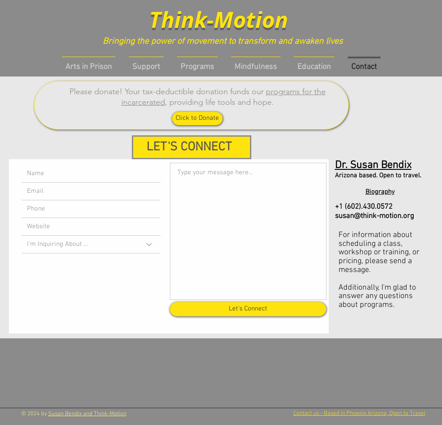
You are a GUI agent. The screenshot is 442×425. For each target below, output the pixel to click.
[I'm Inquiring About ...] (91, 244)
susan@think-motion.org (374, 216)
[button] (197, 63)
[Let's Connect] (248, 309)
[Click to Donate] (197, 118)
